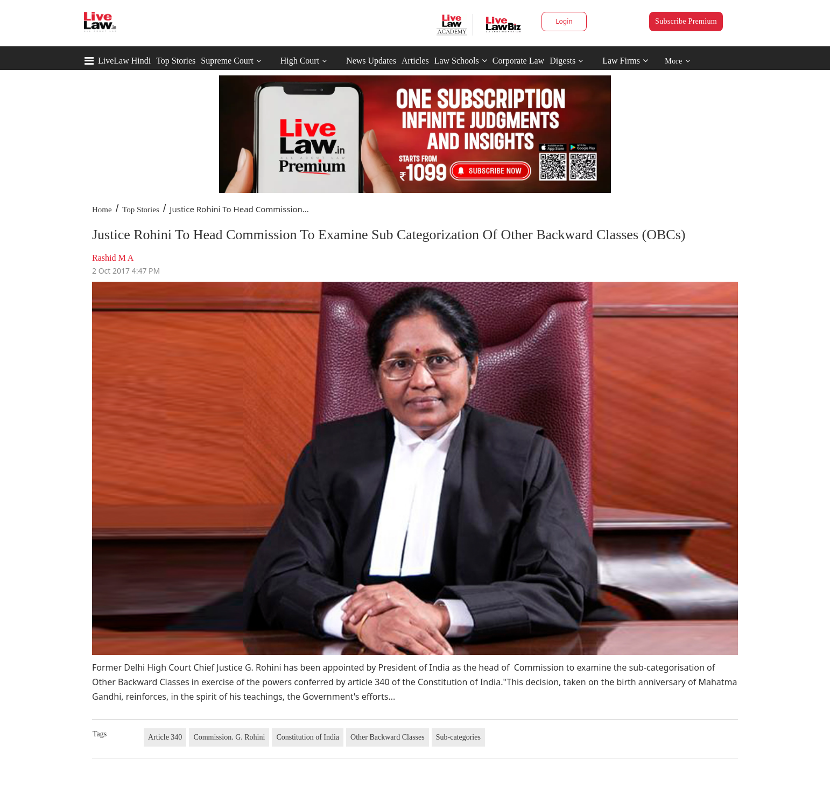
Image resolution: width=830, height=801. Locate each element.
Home (102, 209)
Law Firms (625, 60)
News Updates (371, 60)
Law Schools (460, 60)
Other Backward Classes (387, 737)
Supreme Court (227, 60)
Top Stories (175, 60)
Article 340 (165, 737)
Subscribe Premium (686, 21)
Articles (415, 60)
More (677, 61)
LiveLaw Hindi (124, 60)
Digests (562, 60)
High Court (299, 60)
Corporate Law (518, 60)
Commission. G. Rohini (229, 737)
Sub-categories (458, 737)
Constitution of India (307, 737)
